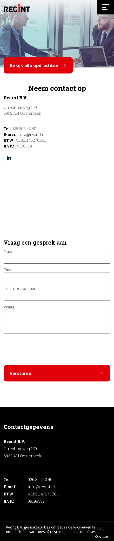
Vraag (9, 307)
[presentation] (40, 352)
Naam (9, 251)
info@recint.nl (32, 134)
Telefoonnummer (20, 288)
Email (8, 270)
